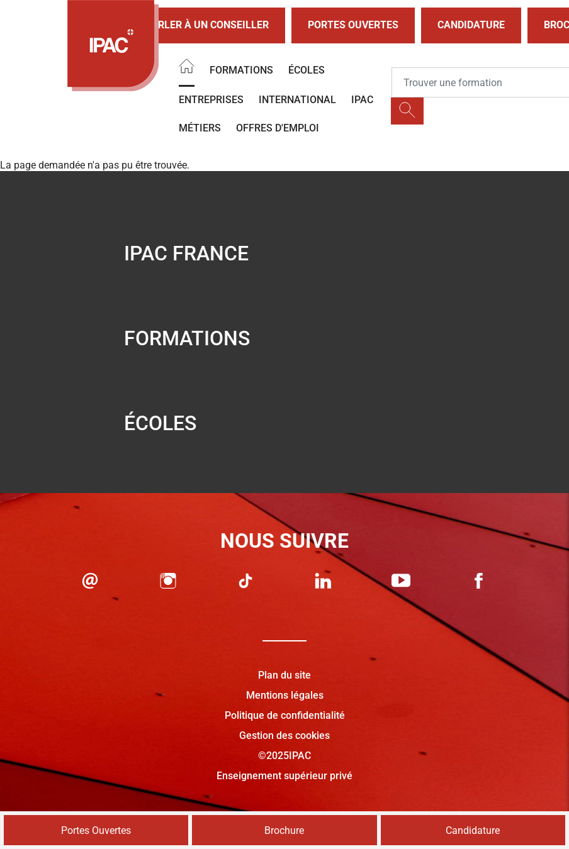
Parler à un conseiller (196, 25)
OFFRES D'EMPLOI (277, 128)
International (297, 100)
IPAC (362, 100)
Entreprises (211, 100)
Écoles (306, 70)
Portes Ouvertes (353, 25)
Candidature (471, 25)
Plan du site (284, 675)
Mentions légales (285, 695)
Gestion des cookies (284, 735)
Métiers (200, 128)
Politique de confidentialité (285, 715)
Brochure (284, 830)
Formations (241, 70)
